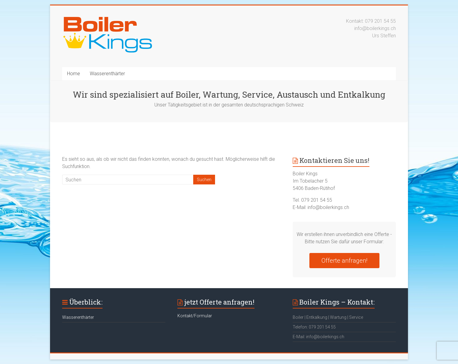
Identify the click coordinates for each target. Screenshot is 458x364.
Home (73, 73)
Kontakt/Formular (194, 315)
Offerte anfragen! (344, 260)
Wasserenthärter (107, 73)
